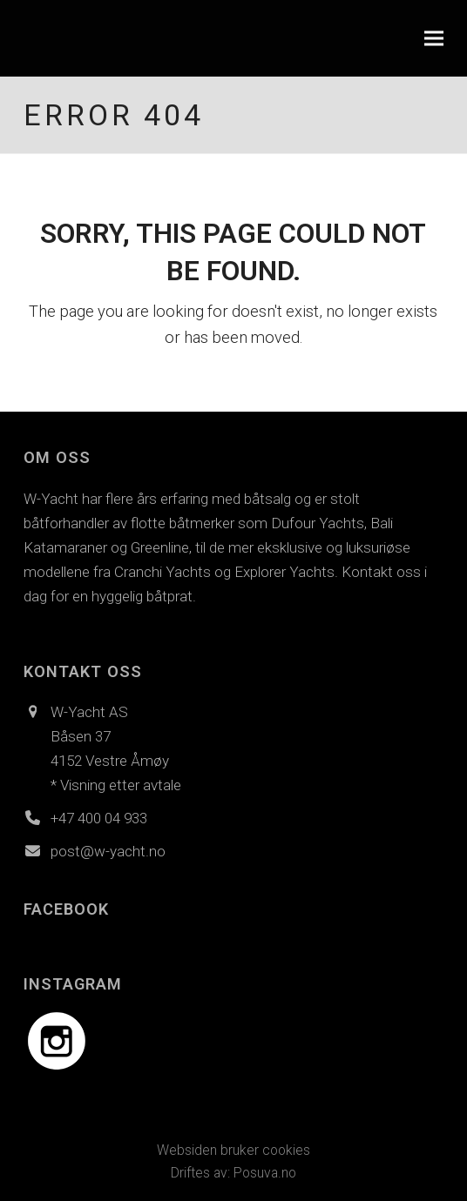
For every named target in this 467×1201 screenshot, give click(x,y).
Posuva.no (265, 1172)
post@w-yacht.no (108, 851)
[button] (433, 38)
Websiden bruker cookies (233, 1150)
